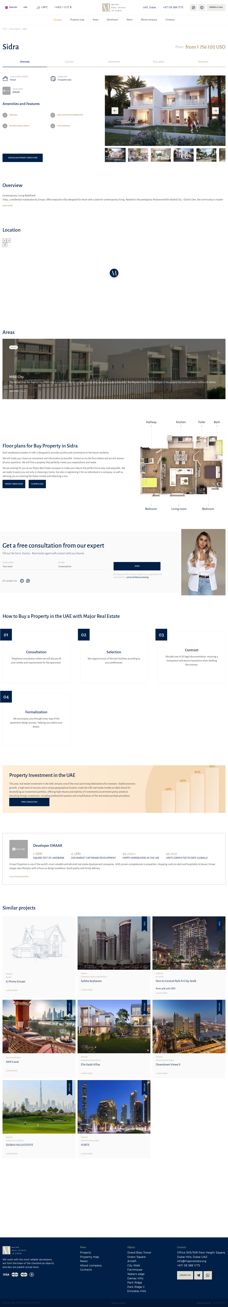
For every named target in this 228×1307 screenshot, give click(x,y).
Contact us (185, 1275)
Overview (25, 61)
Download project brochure (22, 158)
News (130, 19)
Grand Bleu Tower (139, 1252)
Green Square (136, 1257)
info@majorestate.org (191, 1261)
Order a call (216, 7)
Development (204, 1303)
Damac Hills (135, 1278)
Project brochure (14, 484)
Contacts (170, 19)
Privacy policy (119, 1303)
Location (69, 61)
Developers (112, 19)
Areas (95, 19)
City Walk (133, 1265)
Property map (77, 19)
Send (137, 566)
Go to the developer (18, 877)
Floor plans (158, 61)
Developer (203, 61)
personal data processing (138, 577)
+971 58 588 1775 (173, 8)
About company (149, 19)
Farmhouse (134, 1270)
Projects (58, 19)
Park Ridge (134, 1283)
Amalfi (131, 1261)
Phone (61, 563)
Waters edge (136, 1274)
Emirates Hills (136, 1291)
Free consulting (29, 802)
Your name (8, 563)
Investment (114, 61)
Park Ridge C (136, 1287)
